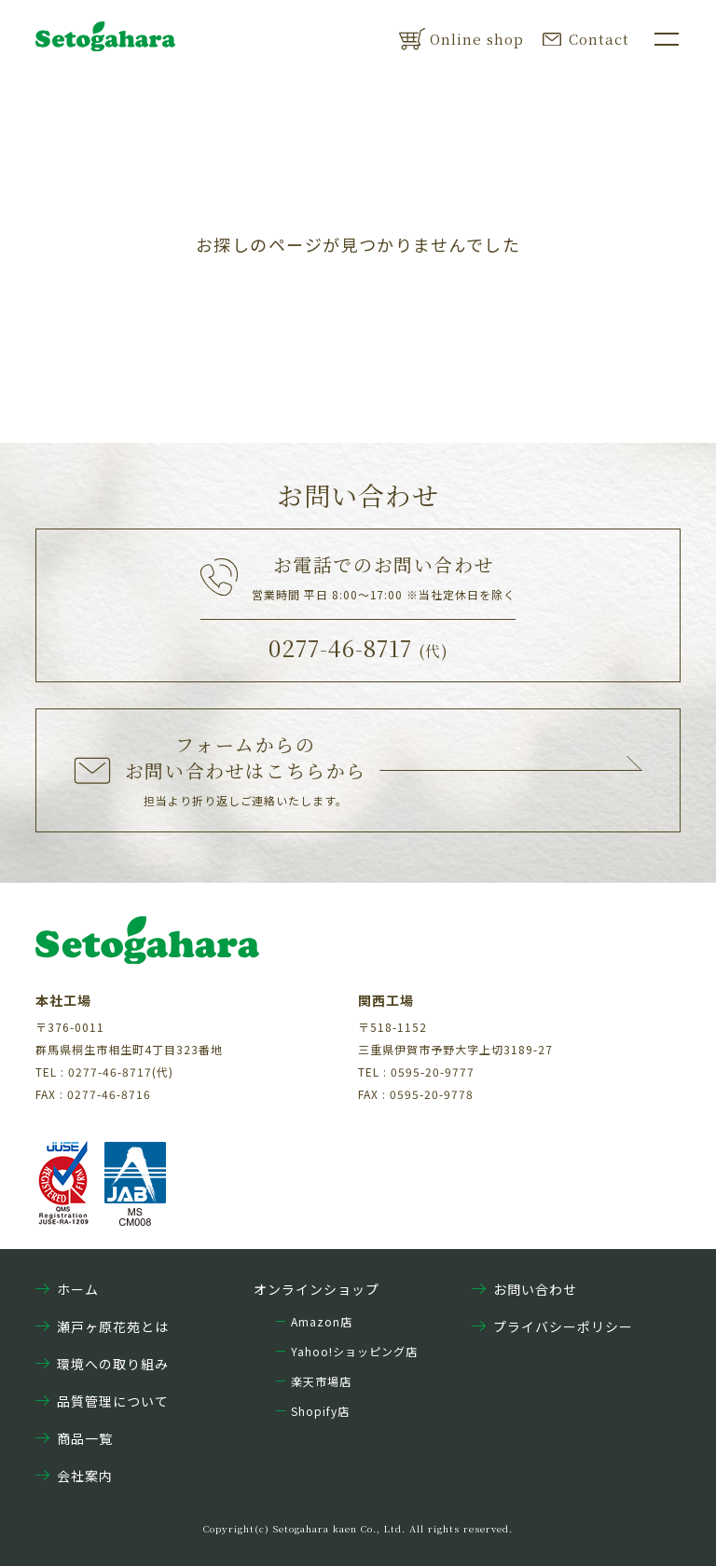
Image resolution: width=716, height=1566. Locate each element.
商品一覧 (74, 1438)
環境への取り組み (102, 1363)
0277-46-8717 (358, 647)
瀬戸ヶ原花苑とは (102, 1326)
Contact (586, 38)
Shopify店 (320, 1411)
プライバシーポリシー (552, 1326)
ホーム (67, 1289)
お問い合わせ (524, 1289)
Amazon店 (321, 1321)
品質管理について (102, 1401)
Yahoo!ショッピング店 (354, 1351)
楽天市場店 (321, 1381)
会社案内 (74, 1475)
